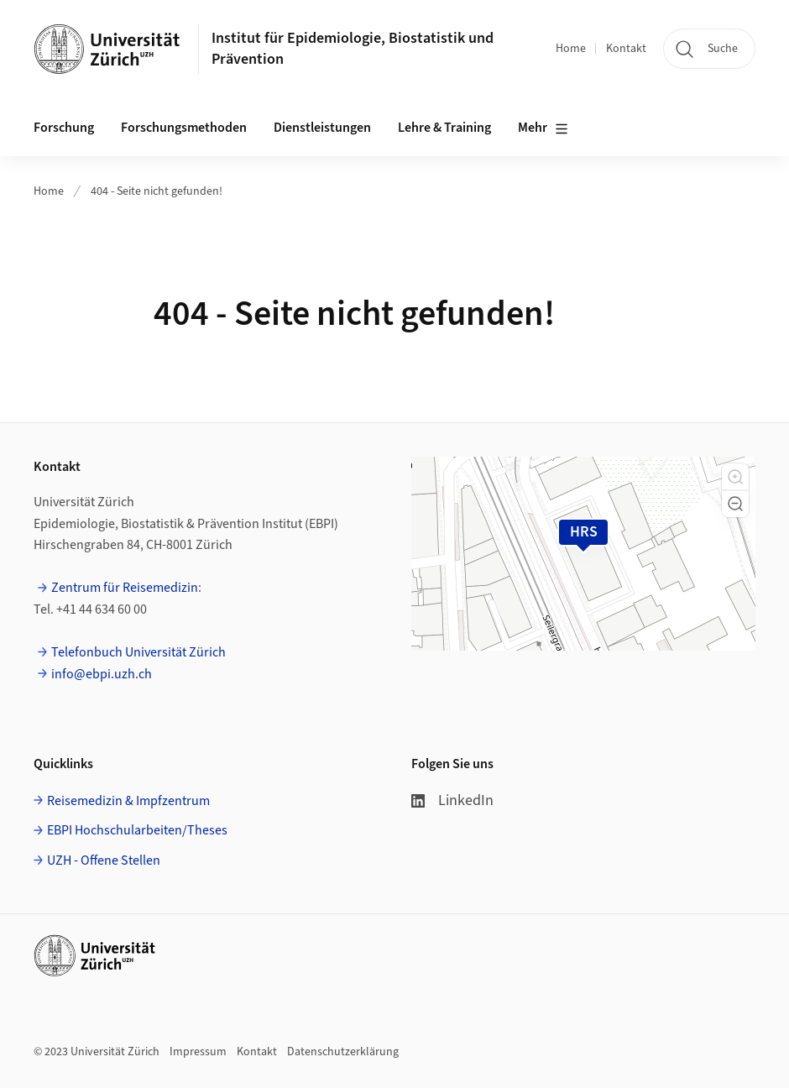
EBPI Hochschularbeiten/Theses (137, 830)
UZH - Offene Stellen (103, 860)
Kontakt (626, 48)
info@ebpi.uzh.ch (101, 674)
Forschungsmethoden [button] (184, 127)
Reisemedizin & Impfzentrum (128, 801)
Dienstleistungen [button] (322, 127)
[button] (735, 476)
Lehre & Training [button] (444, 127)
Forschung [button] (64, 127)
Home (571, 48)
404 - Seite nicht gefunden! (156, 191)
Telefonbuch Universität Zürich (138, 652)
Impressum (198, 1052)
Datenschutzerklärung (343, 1052)
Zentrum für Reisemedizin (124, 587)
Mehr (543, 128)
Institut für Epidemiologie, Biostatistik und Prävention (353, 49)
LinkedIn (452, 800)
